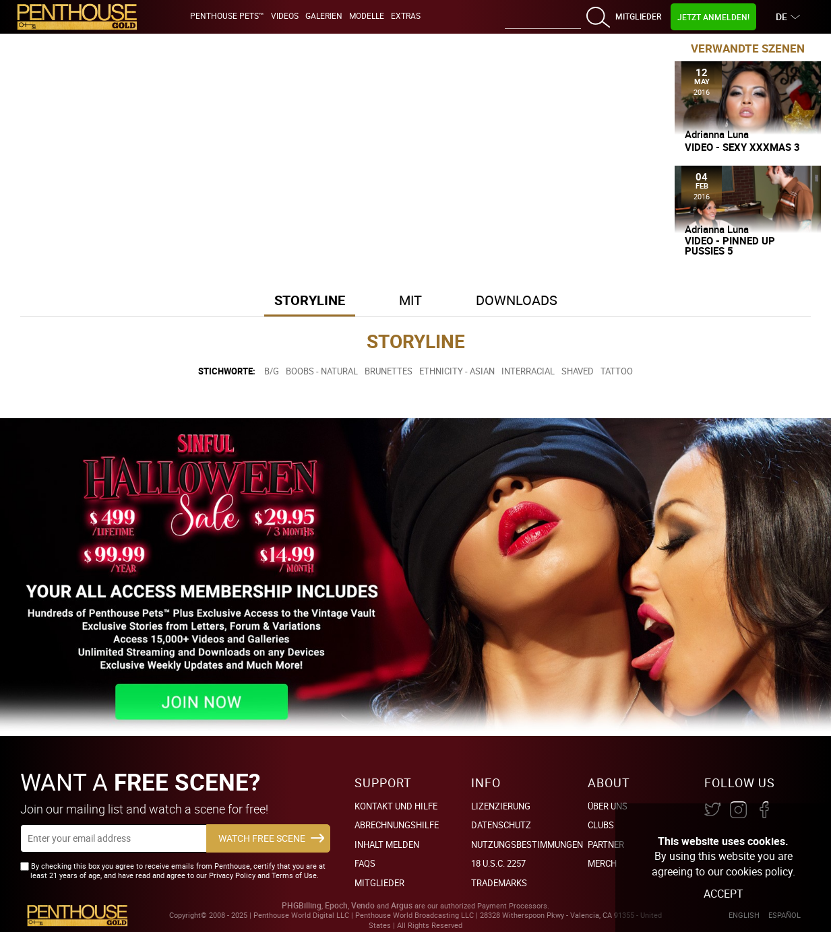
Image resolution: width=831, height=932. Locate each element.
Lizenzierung (500, 806)
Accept (723, 893)
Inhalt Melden (387, 844)
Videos (285, 15)
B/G (271, 371)
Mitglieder (638, 16)
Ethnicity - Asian (457, 371)
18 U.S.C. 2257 (498, 863)
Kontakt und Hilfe (396, 806)
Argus (401, 905)
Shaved (577, 371)
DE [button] (783, 16)
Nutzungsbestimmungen (527, 844)
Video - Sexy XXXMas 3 (742, 147)
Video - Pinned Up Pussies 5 (730, 246)
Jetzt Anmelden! (713, 16)
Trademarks (499, 883)
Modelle (366, 15)
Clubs (601, 825)
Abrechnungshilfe (397, 825)
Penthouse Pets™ (227, 15)
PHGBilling (301, 905)
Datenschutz (501, 825)
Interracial (528, 371)
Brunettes (388, 371)
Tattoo (617, 371)
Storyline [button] (309, 300)
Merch (602, 863)
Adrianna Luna (717, 134)
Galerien (323, 15)
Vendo (363, 905)
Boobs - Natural (322, 371)
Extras (406, 15)
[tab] (309, 301)
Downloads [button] (516, 300)
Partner (606, 844)
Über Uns (607, 806)
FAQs (365, 863)
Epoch (336, 905)
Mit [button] (410, 300)
